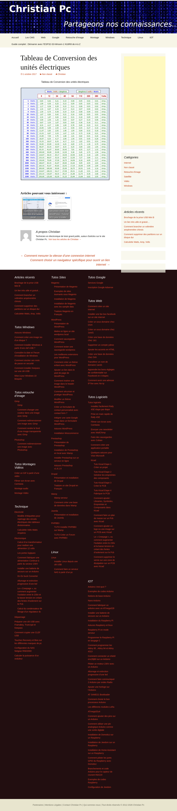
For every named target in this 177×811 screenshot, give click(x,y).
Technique (126, 37)
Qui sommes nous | (92, 805)
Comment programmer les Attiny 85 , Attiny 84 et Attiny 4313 (101, 648)
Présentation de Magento (65, 286)
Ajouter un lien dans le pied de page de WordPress (64, 373)
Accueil (15, 37)
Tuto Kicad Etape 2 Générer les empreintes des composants (104, 475)
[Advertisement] (144, 100)
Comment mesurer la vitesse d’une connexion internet (57, 255)
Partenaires (38, 805)
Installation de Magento (65, 299)
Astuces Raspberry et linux (100, 625)
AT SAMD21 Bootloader (99, 694)
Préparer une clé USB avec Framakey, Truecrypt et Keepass (27, 624)
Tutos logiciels (94, 402)
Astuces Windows (23, 332)
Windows (110, 37)
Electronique (20, 538)
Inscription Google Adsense (100, 287)
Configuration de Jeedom (99, 787)
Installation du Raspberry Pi (100, 620)
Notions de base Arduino (99, 596)
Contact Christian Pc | (73, 805)
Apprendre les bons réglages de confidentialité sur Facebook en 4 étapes (101, 372)
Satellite (127, 176)
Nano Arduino (94, 600)
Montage (94, 37)
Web (43, 37)
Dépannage (20, 617)
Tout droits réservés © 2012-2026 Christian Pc (123, 805)
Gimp (17, 401)
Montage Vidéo (21, 493)
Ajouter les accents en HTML (101, 349)
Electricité (19, 512)
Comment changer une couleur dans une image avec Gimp (28, 413)
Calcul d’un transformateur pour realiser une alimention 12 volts (29, 545)
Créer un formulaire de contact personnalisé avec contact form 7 (66, 410)
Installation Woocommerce (66, 433)
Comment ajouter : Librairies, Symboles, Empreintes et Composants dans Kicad (103, 504)
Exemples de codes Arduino (101, 591)
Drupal (54, 474)
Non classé (47, 74)
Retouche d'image (132, 172)
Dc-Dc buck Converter (27, 576)
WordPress (56, 320)
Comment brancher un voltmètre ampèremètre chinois (25, 298)
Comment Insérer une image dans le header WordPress (64, 383)
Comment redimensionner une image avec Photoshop (29, 446)
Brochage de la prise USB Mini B (139, 217)
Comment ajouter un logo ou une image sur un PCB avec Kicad (104, 529)
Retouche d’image (75, 37)
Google (55, 37)
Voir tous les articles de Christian (64, 239)
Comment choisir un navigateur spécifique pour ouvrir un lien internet (70, 262)
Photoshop (19, 440)
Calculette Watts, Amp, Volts (137, 242)
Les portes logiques (26, 553)
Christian (62, 74)
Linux (140, 37)
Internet (127, 163)
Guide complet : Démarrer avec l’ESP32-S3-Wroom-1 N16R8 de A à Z (46, 44)
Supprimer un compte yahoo (101, 345)
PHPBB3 (55, 523)
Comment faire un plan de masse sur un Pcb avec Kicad (104, 518)
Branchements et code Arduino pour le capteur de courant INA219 (100, 771)
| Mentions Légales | (53, 805)
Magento (55, 283)
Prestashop (56, 438)
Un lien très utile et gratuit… (137, 222)
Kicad (93, 460)
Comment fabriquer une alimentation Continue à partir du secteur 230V (28, 560)
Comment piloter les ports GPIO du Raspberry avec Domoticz (100, 761)
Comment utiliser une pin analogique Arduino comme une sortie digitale (100, 727)
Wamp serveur (61, 498)
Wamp (54, 494)
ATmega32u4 (94, 711)
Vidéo (126, 181)
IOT (151, 37)
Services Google (95, 283)
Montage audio (21, 488)
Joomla (54, 511)
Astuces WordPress (63, 428)
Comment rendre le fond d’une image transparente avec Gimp (29, 431)
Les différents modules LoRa (101, 707)
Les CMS (29, 37)
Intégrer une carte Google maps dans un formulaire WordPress (66, 421)
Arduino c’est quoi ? (97, 587)
